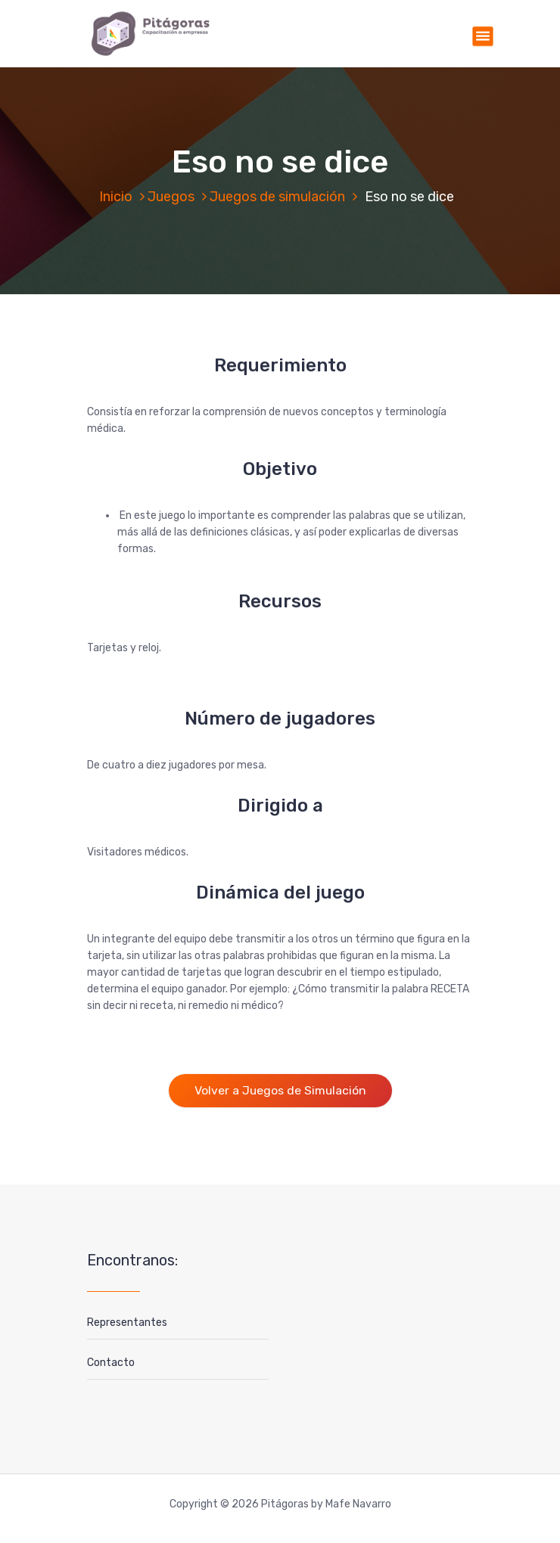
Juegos (171, 196)
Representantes (127, 1322)
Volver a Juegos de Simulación (280, 1090)
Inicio (115, 196)
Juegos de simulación (277, 196)
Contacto (111, 1362)
